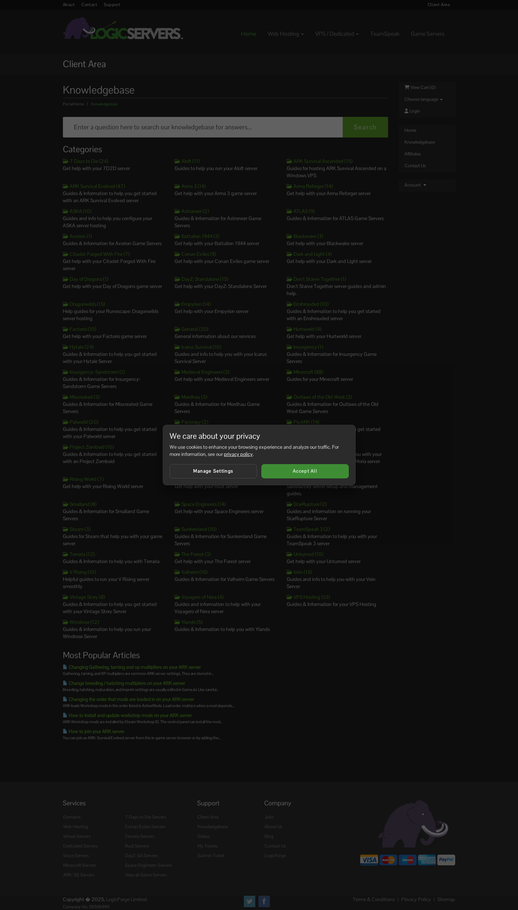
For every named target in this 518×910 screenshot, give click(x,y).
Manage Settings (213, 471)
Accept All (305, 471)
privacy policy (238, 454)
